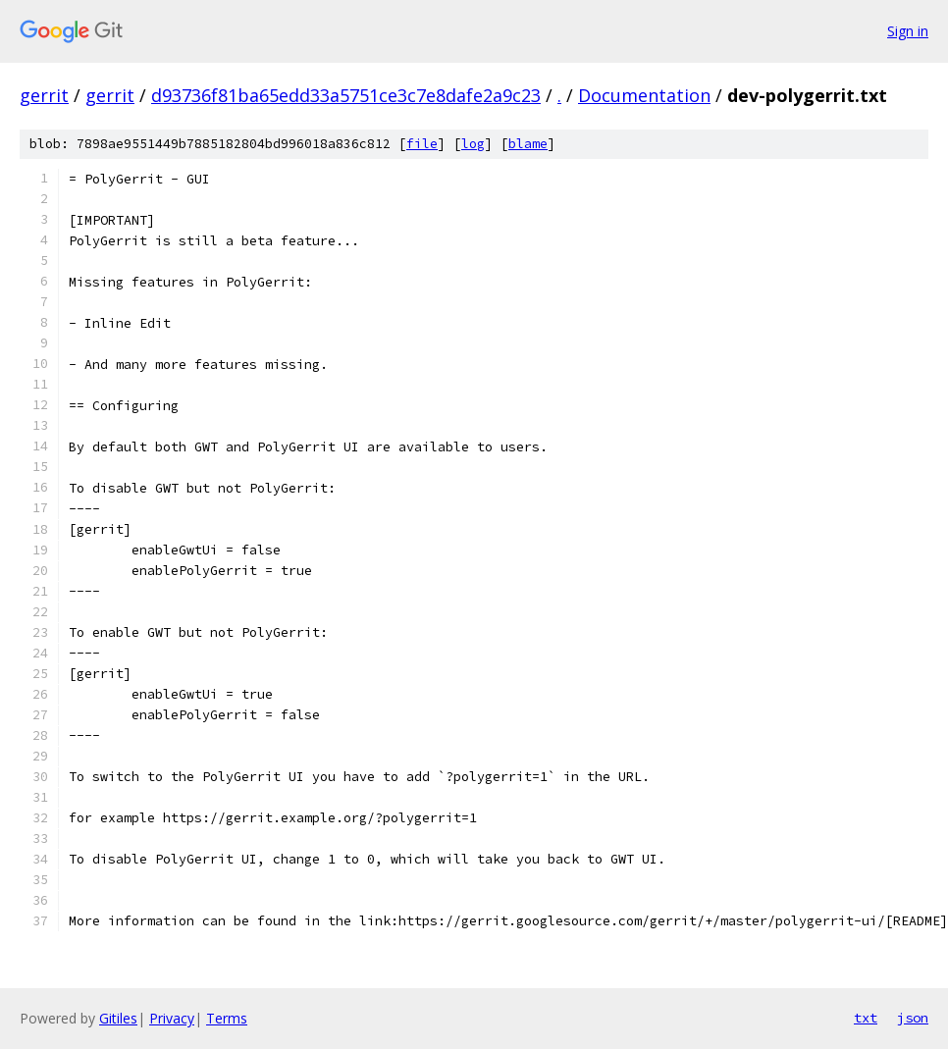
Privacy (171, 1018)
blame (528, 143)
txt (865, 1017)
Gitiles (118, 1018)
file (422, 143)
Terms (226, 1018)
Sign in (907, 31)
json (912, 1017)
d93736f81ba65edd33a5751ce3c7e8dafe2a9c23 (346, 95)
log (473, 143)
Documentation (644, 95)
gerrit (44, 95)
